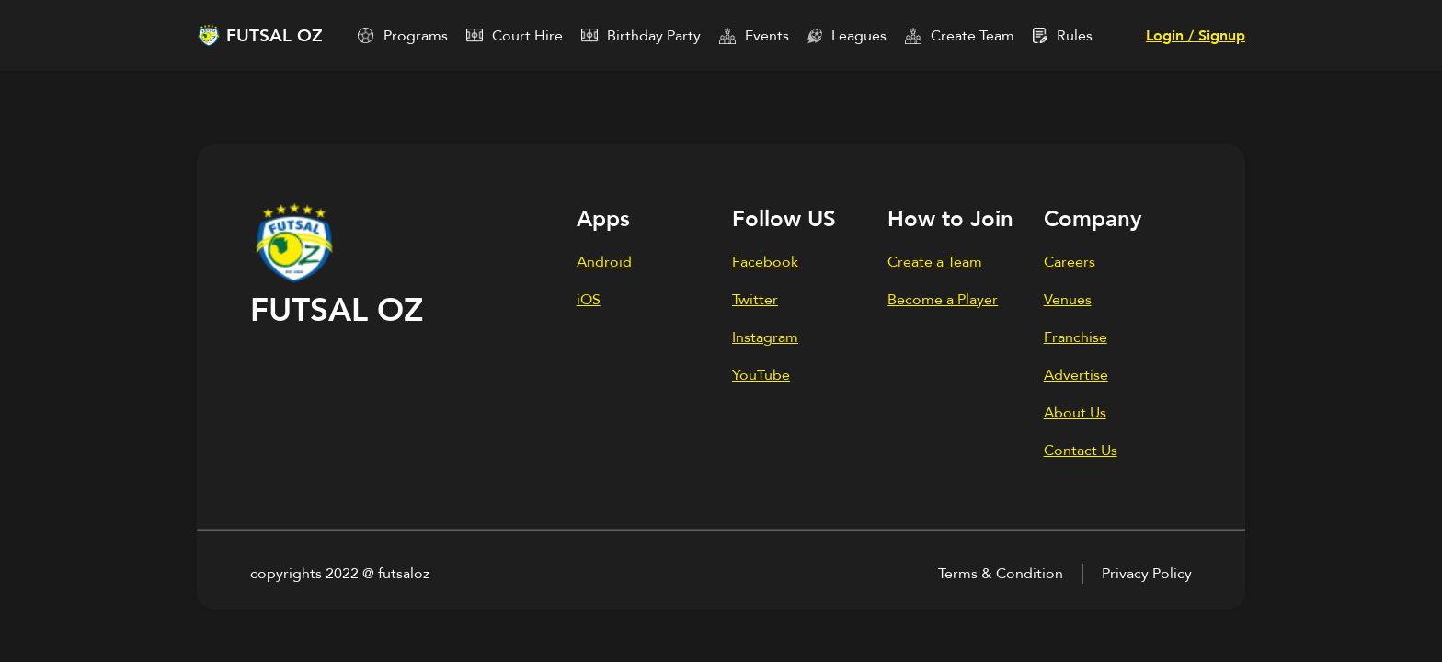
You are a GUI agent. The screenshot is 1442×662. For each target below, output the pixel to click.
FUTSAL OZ (274, 36)
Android (604, 262)
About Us (1075, 413)
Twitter (755, 300)
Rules (1075, 36)
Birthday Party (654, 36)
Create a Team (934, 262)
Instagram (765, 337)
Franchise (1075, 337)
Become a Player (942, 300)
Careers (1069, 262)
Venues (1068, 300)
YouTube (761, 375)
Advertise (1076, 375)
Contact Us (1080, 450)
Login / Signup (1195, 36)
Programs (415, 36)
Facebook (765, 262)
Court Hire (527, 36)
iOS (589, 300)
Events (767, 36)
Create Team (972, 36)
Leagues (859, 36)
